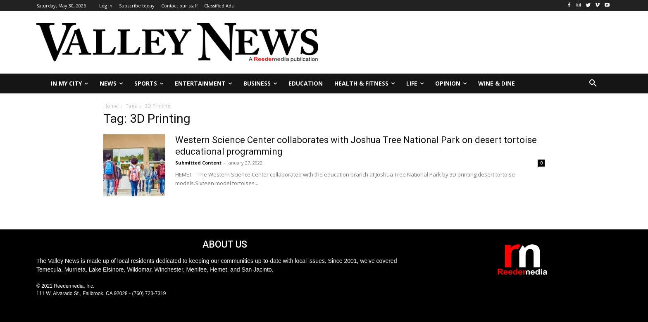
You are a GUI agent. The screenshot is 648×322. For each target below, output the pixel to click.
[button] (593, 83)
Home (110, 106)
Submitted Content (198, 163)
